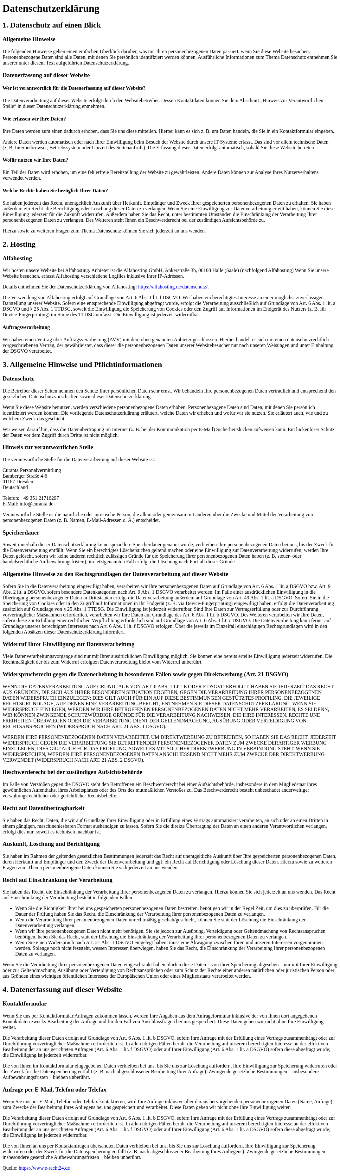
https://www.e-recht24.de (44, 1168)
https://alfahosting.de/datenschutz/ (173, 286)
